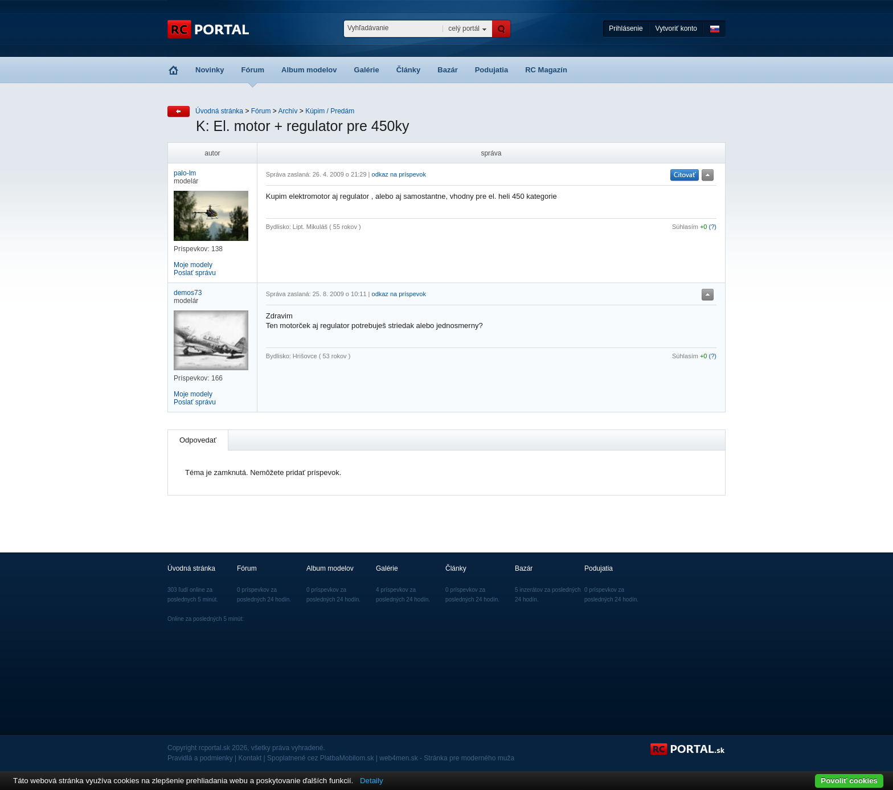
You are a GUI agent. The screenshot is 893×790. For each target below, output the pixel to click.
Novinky (209, 70)
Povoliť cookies (849, 780)
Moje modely (193, 265)
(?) (712, 226)
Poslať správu (195, 273)
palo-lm (185, 173)
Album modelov (309, 70)
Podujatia (492, 70)
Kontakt (250, 758)
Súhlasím (685, 226)
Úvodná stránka (219, 111)
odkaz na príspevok (399, 174)
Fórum (252, 70)
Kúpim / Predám (329, 111)
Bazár (447, 70)
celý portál (464, 28)
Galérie (366, 70)
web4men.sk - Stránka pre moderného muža (446, 758)
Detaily (371, 780)
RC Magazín (546, 70)
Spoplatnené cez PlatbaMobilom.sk (320, 758)
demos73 (188, 293)
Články (408, 70)
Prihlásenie (625, 28)
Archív (287, 111)
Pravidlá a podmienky (200, 758)
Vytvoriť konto (676, 28)
